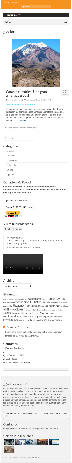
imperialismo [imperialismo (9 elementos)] (43, 310)
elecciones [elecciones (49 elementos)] (53, 305)
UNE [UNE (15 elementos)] (30, 320)
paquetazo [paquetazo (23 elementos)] (39, 316)
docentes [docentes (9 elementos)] (64, 302)
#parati (23, 243)
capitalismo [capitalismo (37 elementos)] (35, 298)
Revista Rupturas (18, 327)
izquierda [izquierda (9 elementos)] (58, 310)
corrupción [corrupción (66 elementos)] (22, 302)
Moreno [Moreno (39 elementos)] (44, 313)
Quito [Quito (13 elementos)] (16, 320)
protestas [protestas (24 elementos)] (8, 319)
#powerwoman (33, 240)
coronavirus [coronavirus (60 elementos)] (56, 298)
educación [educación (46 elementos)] (34, 305)
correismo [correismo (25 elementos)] (8, 302)
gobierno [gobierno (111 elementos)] (20, 309)
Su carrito (12, 2)
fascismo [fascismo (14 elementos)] (64, 306)
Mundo (37, 100)
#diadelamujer (55, 240)
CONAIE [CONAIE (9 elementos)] (45, 299)
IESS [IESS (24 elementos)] (35, 309)
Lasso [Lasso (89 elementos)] (8, 313)
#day (44, 240)
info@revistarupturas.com (16, 362)
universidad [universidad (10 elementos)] (37, 320)
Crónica (10, 156)
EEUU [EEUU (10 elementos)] (43, 306)
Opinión (43, 100)
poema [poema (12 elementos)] (60, 317)
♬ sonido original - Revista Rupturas (23, 248)
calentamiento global (13, 127)
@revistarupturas (15, 238)
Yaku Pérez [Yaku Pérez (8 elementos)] (58, 320)
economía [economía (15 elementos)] (7, 306)
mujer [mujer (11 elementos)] (52, 313)
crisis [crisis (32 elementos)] (47, 302)
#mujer (22, 240)
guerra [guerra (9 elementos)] (30, 310)
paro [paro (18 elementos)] (47, 316)
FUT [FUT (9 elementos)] (11, 310)
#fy (17, 243)
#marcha (11, 243)
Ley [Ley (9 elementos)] (14, 313)
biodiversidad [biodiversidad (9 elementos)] (22, 299)
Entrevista (11, 165)
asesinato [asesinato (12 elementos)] (14, 299)
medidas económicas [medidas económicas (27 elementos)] (27, 313)
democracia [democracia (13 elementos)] (55, 302)
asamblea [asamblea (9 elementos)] (6, 299)
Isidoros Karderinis (16, 100)
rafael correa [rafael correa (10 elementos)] (23, 320)
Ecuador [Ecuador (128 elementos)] (19, 305)
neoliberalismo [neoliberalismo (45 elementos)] (12, 316)
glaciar (35, 127)
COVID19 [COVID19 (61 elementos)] (37, 302)
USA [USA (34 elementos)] (44, 319)
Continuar (22, 120)
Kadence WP (36, 457)
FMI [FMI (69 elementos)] (6, 309)
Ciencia (10, 151)
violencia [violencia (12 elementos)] (50, 320)
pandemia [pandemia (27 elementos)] (28, 316)
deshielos (29, 127)
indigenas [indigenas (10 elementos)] (51, 310)
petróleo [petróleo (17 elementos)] (54, 316)
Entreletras (12, 160)
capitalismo (23, 127)
